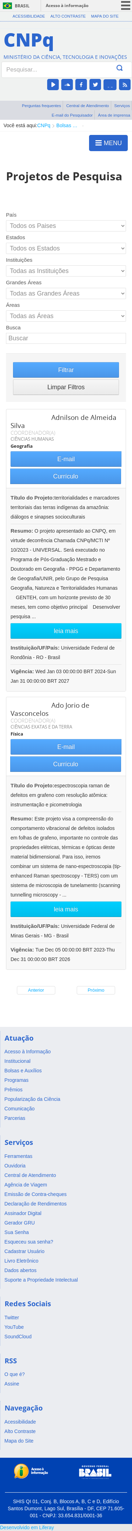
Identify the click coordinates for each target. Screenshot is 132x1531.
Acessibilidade (29, 16)
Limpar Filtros (66, 387)
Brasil (22, 6)
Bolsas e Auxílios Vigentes (67, 125)
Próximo (96, 990)
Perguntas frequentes (41, 105)
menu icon (125, 5)
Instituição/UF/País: (36, 648)
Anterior (36, 990)
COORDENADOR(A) (33, 432)
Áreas (13, 305)
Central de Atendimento (87, 105)
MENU (108, 143)
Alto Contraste (68, 16)
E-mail (66, 459)
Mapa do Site (105, 16)
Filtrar (66, 369)
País (11, 215)
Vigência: (23, 671)
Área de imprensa (114, 115)
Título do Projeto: (32, 498)
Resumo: (22, 531)
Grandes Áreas (24, 282)
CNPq (43, 125)
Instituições (19, 260)
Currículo (65, 476)
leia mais (66, 630)
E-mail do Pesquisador (72, 115)
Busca (13, 327)
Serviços (122, 105)
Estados (15, 237)
